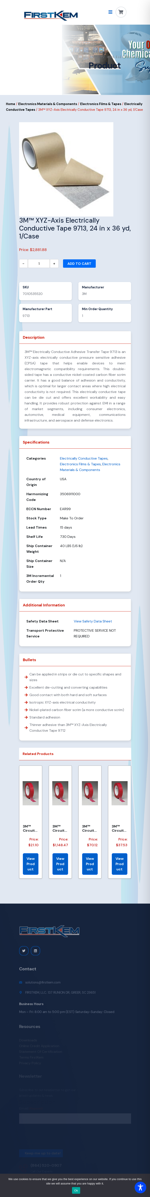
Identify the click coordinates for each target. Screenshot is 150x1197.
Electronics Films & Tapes (100, 104)
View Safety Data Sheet (93, 621)
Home (94, 51)
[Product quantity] (39, 263)
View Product (31, 863)
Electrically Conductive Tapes (84, 458)
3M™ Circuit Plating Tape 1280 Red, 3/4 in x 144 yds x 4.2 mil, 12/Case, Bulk (119, 828)
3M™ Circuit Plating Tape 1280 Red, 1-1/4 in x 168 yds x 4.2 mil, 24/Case (90, 828)
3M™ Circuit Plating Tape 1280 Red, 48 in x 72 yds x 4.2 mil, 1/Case (60, 828)
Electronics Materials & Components (47, 104)
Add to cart (79, 263)
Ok (76, 1190)
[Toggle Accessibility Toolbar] (140, 1187)
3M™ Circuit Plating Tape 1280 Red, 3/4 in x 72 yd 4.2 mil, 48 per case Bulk (30, 828)
